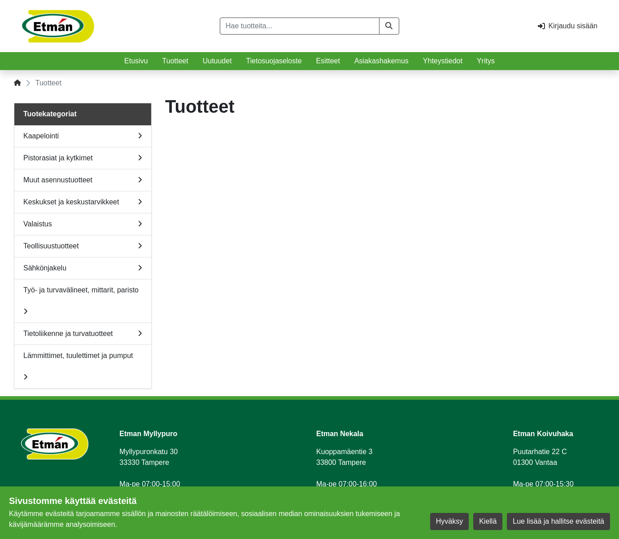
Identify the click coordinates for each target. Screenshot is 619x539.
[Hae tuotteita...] (299, 26)
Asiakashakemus (381, 61)
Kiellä (488, 521)
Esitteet (328, 61)
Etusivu (136, 61)
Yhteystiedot (442, 61)
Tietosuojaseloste (274, 61)
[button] (389, 26)
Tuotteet (175, 61)
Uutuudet (217, 61)
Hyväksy (449, 521)
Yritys (486, 61)
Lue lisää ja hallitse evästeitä (558, 521)
